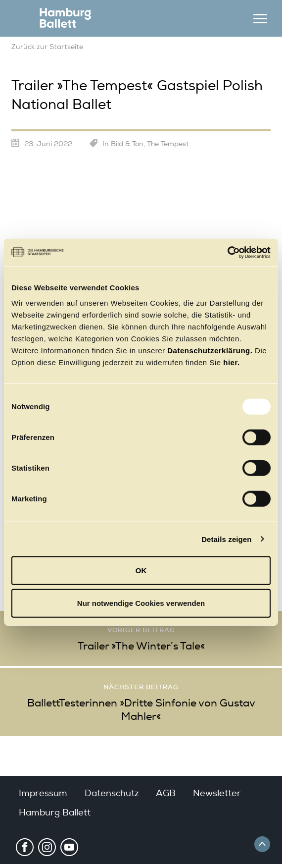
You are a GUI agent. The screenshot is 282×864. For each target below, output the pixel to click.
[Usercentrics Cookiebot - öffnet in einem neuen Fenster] (227, 252)
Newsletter (217, 793)
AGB (166, 793)
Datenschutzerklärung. (209, 350)
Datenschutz (112, 793)
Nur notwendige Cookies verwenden (141, 602)
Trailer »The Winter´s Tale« (141, 646)
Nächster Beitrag (141, 687)
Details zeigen (226, 539)
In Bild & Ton (122, 144)
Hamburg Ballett (55, 812)
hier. (231, 362)
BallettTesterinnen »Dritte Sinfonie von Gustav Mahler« (141, 710)
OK (141, 570)
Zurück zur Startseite (47, 47)
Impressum (43, 793)
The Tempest (168, 144)
